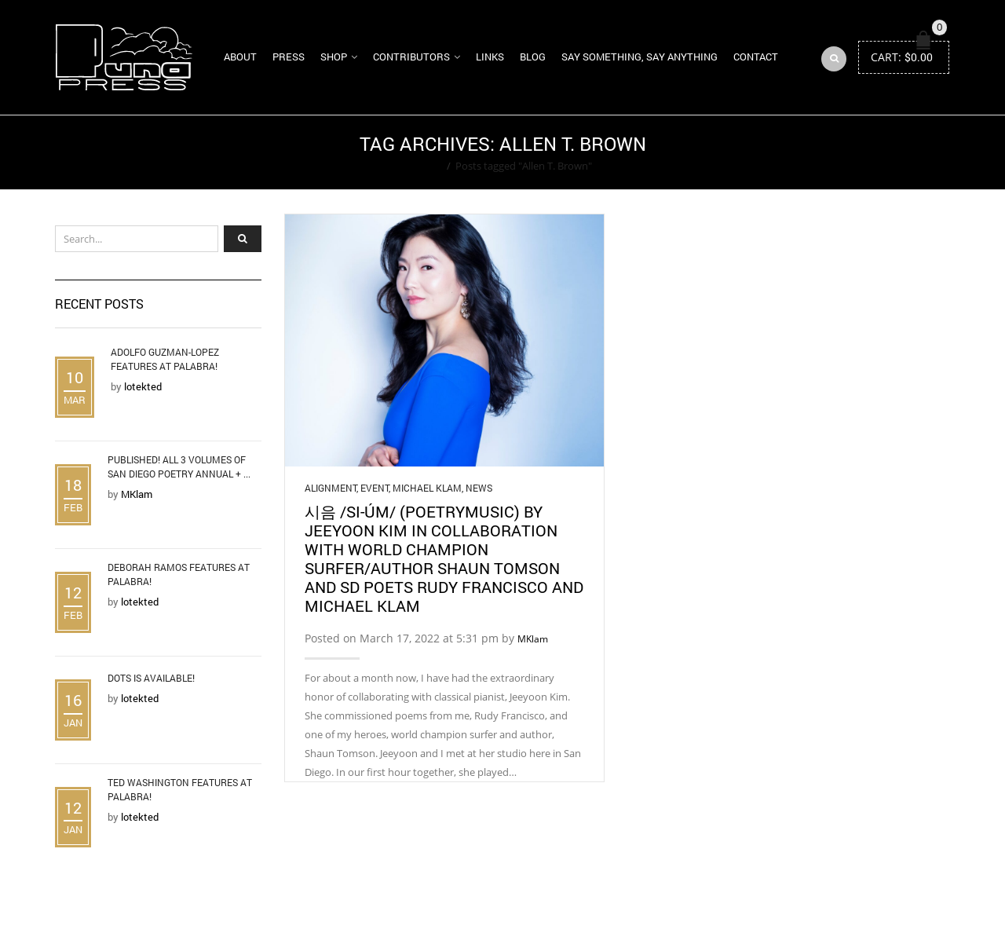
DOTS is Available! (151, 677)
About (240, 56)
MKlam (532, 639)
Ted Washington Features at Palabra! (180, 789)
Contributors (411, 56)
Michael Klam (427, 487)
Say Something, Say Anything (639, 56)
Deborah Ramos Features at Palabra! (179, 574)
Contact (755, 56)
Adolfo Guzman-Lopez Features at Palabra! (165, 359)
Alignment (330, 487)
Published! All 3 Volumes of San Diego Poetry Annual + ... (179, 466)
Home (427, 166)
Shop (333, 56)
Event (374, 487)
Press (288, 56)
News (479, 487)
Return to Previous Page (889, 152)
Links (490, 56)
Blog (533, 56)
